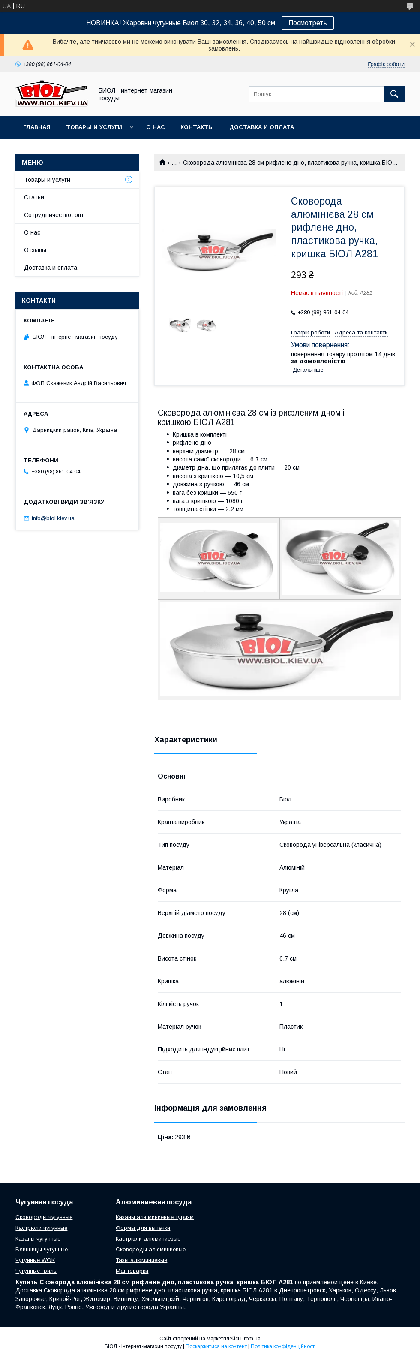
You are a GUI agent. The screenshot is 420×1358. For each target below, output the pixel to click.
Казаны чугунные (37, 1238)
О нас (155, 127)
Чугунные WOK (35, 1260)
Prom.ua (250, 1339)
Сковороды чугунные (43, 1217)
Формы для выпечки (143, 1228)
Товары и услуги (94, 127)
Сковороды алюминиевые (151, 1249)
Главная (37, 127)
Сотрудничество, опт (54, 214)
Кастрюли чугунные (41, 1228)
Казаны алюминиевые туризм (155, 1217)
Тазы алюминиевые (141, 1260)
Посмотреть (307, 23)
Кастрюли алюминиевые (148, 1238)
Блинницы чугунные (41, 1249)
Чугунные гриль (36, 1271)
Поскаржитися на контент (216, 1346)
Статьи (34, 197)
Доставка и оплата (261, 127)
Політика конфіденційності (283, 1346)
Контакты (197, 127)
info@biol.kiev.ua (53, 518)
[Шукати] (394, 94)
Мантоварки (132, 1271)
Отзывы (35, 250)
